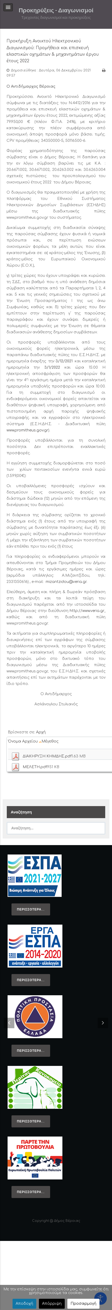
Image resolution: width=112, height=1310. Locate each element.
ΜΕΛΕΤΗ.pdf (35, 767)
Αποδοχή (24, 1304)
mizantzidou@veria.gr (66, 582)
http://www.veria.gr (87, 611)
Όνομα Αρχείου (25, 741)
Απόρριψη (52, 1304)
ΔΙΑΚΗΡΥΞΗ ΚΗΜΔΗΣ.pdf (47, 756)
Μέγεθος (51, 741)
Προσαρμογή (83, 1304)
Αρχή (41, 732)
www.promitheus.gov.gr (27, 430)
